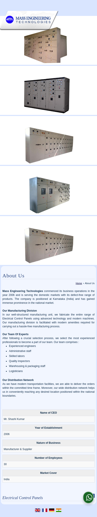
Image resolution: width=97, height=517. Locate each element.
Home (79, 283)
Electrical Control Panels (22, 498)
